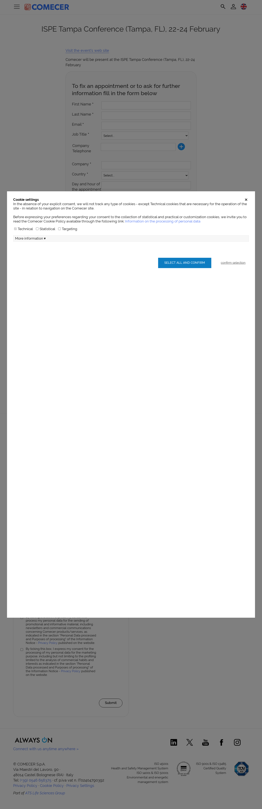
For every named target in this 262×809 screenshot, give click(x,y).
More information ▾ (30, 249)
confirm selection (233, 274)
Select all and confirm (184, 274)
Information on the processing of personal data (162, 232)
